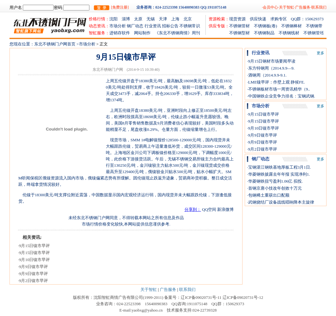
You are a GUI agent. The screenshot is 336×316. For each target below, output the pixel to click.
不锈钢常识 (189, 26)
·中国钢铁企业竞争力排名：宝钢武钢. (281, 96)
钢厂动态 (135, 26)
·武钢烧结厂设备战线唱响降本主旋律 (280, 202)
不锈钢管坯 (313, 32)
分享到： (192, 209)
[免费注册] (120, 7)
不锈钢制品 (266, 32)
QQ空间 (209, 209)
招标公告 (170, 26)
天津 (165, 19)
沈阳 (115, 19)
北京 (188, 19)
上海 (177, 19)
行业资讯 (153, 26)
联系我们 (187, 289)
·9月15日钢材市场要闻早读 (271, 61)
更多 (320, 53)
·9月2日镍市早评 (33, 280)
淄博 (128, 19)
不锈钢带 (314, 26)
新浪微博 (225, 209)
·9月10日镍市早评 (34, 259)
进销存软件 (121, 32)
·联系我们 (318, 7)
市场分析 (117, 26)
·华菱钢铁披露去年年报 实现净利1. (278, 174)
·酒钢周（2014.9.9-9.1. (267, 75)
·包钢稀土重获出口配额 (268, 195)
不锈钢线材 (291, 32)
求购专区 (280, 19)
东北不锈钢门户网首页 (55, 44)
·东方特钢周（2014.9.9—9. (270, 68)
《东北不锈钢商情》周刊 (177, 32)
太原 (140, 19)
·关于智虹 (286, 7)
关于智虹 (148, 289)
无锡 (152, 19)
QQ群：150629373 (307, 19)
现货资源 (239, 19)
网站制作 (144, 32)
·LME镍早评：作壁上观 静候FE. (276, 82)
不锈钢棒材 (293, 26)
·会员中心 (270, 7)
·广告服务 (302, 7)
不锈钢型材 (231, 32)
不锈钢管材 (241, 26)
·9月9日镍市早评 (33, 266)
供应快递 (260, 19)
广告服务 (168, 289)
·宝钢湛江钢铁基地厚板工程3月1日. (279, 167)
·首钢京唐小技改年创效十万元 (274, 188)
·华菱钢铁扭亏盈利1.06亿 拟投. (275, 181)
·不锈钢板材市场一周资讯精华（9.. (278, 89)
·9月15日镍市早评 (34, 245)
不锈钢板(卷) (267, 26)
